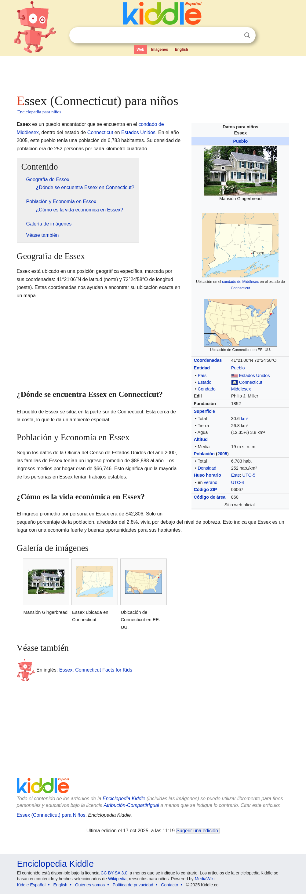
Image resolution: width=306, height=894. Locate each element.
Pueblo (240, 141)
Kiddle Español (31, 884)
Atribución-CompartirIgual (131, 805)
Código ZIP (205, 489)
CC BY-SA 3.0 (114, 872)
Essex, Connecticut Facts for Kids (95, 669)
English (181, 49)
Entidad (202, 367)
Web (140, 49)
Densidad (207, 468)
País (202, 375)
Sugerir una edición (197, 830)
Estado (204, 382)
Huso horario (207, 475)
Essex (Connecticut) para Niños (51, 815)
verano (210, 482)
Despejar (234, 35)
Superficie (204, 411)
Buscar (247, 35)
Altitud (201, 439)
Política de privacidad (133, 884)
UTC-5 (248, 475)
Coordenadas (208, 360)
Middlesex (241, 389)
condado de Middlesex (240, 282)
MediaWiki (205, 878)
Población (204, 453)
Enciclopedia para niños (39, 111)
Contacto (169, 884)
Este (235, 475)
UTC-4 (237, 482)
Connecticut (240, 288)
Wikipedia (117, 878)
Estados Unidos (254, 375)
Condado (206, 389)
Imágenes (159, 49)
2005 (222, 453)
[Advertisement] (153, 73)
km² (244, 418)
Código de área (209, 497)
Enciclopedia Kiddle (124, 798)
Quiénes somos (90, 884)
